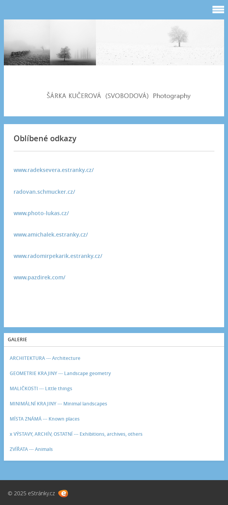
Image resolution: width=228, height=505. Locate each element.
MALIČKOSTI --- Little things (41, 388)
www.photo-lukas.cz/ (41, 213)
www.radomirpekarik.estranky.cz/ (58, 256)
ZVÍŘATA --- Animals (31, 449)
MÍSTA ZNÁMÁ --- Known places (45, 419)
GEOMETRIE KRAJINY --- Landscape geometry (60, 373)
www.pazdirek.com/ (39, 277)
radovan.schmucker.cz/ (44, 191)
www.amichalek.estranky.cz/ (51, 234)
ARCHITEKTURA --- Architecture (45, 358)
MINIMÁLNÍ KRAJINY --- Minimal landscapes (58, 403)
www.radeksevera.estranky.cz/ (54, 170)
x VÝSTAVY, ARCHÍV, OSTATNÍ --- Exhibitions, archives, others (76, 434)
